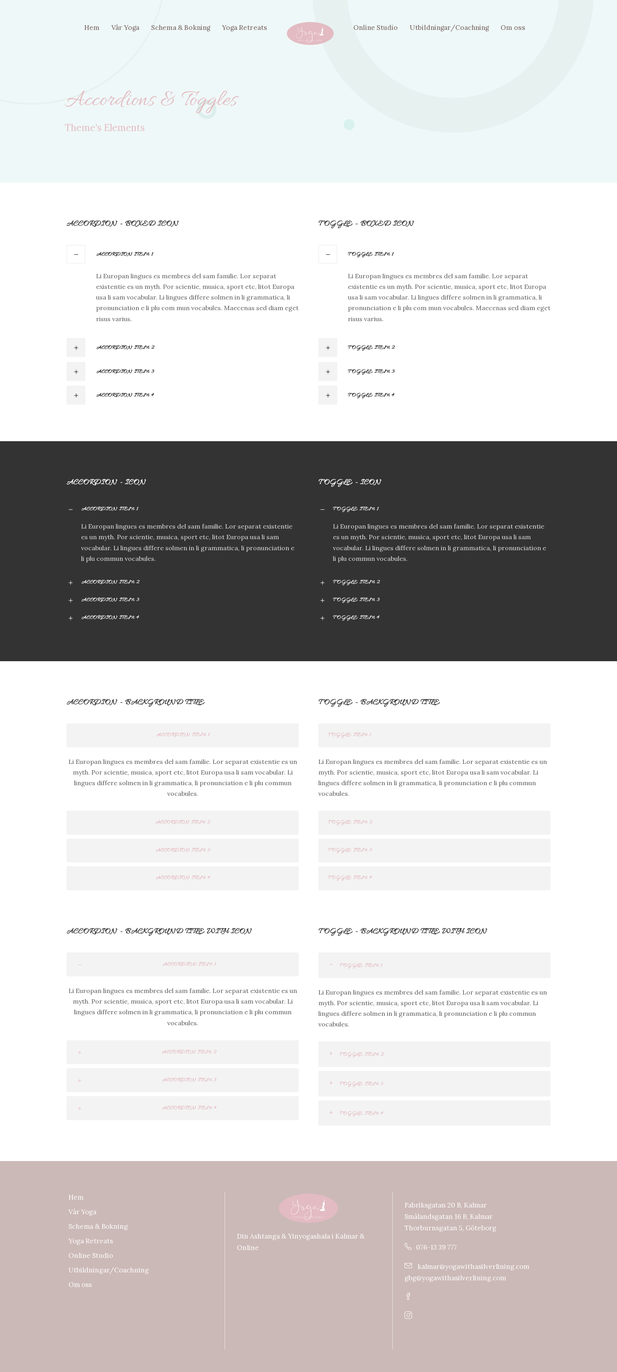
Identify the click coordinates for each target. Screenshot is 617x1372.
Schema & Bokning (180, 27)
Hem (92, 27)
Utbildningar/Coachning (449, 27)
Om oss (513, 27)
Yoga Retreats (244, 27)
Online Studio (375, 27)
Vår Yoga (125, 27)
